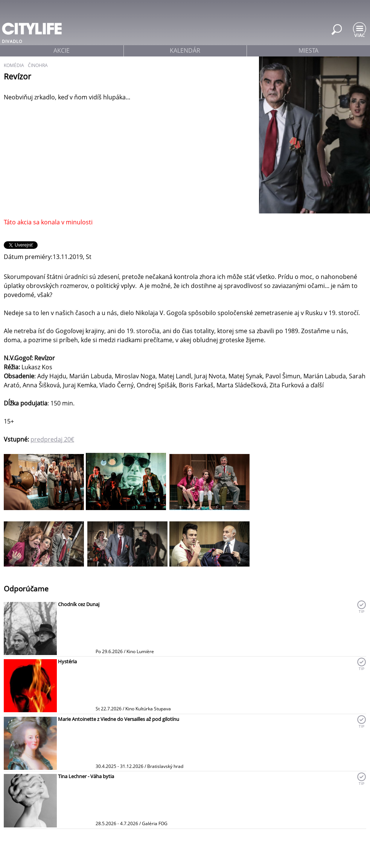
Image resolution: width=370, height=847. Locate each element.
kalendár (185, 50)
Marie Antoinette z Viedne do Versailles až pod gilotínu (118, 719)
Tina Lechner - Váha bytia (86, 776)
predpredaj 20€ (52, 439)
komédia (14, 65)
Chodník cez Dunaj (78, 604)
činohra (38, 65)
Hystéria (67, 661)
